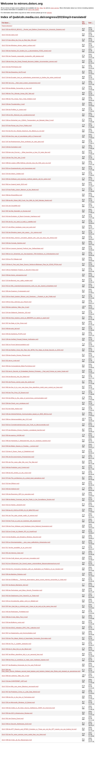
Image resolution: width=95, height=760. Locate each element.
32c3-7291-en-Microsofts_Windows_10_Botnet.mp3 (18, 702)
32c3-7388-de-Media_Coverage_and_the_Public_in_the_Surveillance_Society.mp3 (28, 499)
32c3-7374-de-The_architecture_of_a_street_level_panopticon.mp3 (23, 478)
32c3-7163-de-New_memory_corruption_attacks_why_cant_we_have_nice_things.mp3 (29, 238)
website (49, 12)
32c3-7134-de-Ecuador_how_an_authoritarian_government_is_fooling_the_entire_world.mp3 (31, 77)
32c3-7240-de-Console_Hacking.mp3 (13, 243)
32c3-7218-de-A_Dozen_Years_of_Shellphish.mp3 (18, 451)
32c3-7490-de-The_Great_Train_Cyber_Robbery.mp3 (19, 99)
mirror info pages (33, 9)
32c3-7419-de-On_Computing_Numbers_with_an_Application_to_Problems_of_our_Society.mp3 (32, 569)
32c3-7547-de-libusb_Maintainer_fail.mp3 (15, 585)
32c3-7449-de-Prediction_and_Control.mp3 (15, 467)
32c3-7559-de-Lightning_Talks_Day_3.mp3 (15, 307)
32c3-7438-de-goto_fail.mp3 (11, 328)
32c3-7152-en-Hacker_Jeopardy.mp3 (13, 505)
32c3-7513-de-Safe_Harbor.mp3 (12, 408)
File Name (5, 22)
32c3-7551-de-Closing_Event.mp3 (13, 718)
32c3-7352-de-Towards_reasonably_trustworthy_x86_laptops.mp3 (23, 56)
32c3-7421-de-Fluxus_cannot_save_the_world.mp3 (18, 382)
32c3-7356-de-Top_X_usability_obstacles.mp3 (16, 643)
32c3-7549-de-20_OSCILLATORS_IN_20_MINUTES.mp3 (20, 510)
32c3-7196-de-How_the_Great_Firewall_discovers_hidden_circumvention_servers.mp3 (29, 61)
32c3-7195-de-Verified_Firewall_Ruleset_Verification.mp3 (20, 339)
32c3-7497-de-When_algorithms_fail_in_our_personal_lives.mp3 (22, 654)
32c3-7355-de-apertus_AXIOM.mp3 (13, 435)
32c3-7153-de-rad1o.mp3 (10, 35)
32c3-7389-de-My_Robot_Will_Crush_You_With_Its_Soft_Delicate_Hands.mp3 (27, 200)
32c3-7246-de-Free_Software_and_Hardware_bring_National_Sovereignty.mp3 (27, 526)
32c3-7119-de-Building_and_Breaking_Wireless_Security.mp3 (21, 537)
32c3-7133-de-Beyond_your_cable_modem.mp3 (17, 280)
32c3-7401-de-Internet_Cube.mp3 (12, 553)
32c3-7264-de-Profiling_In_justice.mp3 (14, 109)
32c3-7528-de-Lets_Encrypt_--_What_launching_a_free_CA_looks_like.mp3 (26, 152)
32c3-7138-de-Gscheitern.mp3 (11, 147)
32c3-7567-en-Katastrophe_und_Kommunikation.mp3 (19, 633)
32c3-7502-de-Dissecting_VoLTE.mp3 (14, 72)
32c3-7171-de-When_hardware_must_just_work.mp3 (19, 227)
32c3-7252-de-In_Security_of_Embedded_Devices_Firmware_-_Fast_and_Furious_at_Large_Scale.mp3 (35, 371)
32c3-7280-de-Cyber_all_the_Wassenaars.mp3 (17, 740)
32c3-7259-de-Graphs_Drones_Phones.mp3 (16, 355)
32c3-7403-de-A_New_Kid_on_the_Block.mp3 (16, 649)
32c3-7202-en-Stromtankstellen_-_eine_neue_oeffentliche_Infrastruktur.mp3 (26, 542)
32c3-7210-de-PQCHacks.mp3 (11, 67)
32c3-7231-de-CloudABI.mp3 (11, 205)
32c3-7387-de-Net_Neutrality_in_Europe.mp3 (16, 211)
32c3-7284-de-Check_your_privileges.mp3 (15, 403)
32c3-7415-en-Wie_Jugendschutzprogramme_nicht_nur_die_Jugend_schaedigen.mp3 (29, 286)
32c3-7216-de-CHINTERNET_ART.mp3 (14, 681)
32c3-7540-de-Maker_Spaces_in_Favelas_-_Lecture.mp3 (20, 446)
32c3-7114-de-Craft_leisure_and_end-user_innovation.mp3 (20, 558)
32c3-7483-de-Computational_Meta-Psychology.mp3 (18, 366)
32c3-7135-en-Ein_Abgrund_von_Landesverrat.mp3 (18, 115)
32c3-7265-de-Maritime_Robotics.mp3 (14, 574)
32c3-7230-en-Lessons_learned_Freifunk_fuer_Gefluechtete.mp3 (22, 248)
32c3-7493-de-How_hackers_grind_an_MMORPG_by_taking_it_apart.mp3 (25, 318)
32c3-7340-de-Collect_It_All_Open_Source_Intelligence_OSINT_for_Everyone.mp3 (28, 708)
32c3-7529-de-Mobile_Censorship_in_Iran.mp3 (17, 88)
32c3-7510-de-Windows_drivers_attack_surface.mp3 (18, 45)
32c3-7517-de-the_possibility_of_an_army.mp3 (16, 547)
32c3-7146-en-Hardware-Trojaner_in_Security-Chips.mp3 (20, 270)
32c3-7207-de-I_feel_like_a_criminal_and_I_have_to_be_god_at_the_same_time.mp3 (29, 606)
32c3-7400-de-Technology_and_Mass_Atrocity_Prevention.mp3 (22, 590)
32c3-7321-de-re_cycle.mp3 (11, 360)
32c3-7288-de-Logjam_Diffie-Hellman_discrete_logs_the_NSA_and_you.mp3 (26, 163)
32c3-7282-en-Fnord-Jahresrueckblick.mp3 (15, 344)
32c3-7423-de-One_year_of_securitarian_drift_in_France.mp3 (21, 136)
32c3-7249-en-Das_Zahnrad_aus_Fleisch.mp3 (16, 302)
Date (90, 22)
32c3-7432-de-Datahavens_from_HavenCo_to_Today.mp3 (20, 595)
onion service (54, 8)
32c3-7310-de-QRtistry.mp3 (10, 483)
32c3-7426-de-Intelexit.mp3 (10, 489)
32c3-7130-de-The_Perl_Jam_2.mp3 (13, 157)
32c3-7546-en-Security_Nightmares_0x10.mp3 (16, 724)
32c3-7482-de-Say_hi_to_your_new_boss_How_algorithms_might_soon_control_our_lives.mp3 (32, 387)
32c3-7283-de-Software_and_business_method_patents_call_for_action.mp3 (26, 179)
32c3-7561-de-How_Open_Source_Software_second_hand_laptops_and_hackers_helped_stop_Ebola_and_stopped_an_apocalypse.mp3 (41, 670)
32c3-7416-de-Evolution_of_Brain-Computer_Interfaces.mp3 (21, 216)
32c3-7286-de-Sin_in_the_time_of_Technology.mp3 (18, 697)
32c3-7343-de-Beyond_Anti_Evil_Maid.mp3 (15, 376)
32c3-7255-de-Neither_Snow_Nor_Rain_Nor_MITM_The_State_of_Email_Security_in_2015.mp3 (32, 350)
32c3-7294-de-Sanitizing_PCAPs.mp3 (14, 334)
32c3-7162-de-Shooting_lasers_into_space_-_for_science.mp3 (22, 232)
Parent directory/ (7, 26)
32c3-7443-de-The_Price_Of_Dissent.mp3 (15, 392)
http (38, 8)
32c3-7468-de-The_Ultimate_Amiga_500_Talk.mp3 (18, 93)
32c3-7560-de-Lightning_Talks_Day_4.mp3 (15, 676)
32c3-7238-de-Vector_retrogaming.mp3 (14, 275)
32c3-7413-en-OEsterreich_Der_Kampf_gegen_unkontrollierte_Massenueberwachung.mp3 (31, 563)
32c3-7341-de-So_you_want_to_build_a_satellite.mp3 (19, 221)
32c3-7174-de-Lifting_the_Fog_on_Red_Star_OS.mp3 (19, 40)
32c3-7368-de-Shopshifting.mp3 (12, 195)
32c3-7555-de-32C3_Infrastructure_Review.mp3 (17, 713)
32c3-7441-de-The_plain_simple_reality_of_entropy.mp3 (20, 515)
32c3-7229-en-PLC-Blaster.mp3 (12, 259)
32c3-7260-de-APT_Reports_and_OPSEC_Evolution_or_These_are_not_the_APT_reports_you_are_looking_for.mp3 (39, 729)
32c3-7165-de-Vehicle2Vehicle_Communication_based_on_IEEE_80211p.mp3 (27, 414)
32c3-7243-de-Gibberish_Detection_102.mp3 (16, 312)
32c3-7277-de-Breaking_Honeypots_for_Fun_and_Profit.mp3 (21, 665)
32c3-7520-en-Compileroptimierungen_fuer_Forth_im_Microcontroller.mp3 (25, 425)
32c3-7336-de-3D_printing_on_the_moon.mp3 (16, 473)
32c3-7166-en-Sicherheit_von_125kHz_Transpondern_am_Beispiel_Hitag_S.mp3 (28, 120)
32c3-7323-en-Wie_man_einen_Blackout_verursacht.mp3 (20, 686)
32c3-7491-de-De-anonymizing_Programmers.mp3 (18, 457)
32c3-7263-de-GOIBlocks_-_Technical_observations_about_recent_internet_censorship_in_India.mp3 (34, 579)
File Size (83, 22)
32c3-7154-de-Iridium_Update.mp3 (13, 173)
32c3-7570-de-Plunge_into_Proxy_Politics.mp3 (17, 125)
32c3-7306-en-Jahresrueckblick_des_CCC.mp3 (17, 419)
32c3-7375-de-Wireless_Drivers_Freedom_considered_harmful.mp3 (23, 430)
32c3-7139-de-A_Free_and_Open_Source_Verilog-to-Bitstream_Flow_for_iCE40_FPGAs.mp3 (32, 264)
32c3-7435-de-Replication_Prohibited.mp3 (15, 611)
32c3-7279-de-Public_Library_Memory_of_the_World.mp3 (20, 189)
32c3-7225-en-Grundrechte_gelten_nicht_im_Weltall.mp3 (20, 601)
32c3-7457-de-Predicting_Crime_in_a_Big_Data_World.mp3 (21, 692)
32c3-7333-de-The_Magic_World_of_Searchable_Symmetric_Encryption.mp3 (26, 638)
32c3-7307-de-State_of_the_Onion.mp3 (14, 323)
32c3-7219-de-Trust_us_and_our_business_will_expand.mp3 (21, 521)
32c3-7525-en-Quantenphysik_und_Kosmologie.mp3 (18, 168)
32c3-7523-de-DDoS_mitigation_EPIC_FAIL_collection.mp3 (21, 628)
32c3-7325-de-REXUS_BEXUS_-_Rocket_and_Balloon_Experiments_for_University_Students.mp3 (33, 29)
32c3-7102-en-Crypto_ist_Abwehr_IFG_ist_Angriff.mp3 (19, 531)
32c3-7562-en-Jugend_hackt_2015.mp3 (14, 184)
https (41, 8)
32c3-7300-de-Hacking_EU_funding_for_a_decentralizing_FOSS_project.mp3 (26, 51)
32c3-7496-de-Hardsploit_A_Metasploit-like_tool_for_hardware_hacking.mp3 (26, 441)
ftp (44, 8)
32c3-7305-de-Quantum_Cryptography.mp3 (15, 291)
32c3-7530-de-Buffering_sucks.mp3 (13, 622)
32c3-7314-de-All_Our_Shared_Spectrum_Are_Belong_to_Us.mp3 (23, 131)
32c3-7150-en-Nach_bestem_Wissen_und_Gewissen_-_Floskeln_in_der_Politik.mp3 (29, 296)
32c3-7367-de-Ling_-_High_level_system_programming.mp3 (21, 83)
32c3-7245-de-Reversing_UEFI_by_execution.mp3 (18, 494)
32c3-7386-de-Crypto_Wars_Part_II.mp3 (15, 617)
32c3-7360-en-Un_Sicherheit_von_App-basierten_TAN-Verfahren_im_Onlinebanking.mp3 (30, 254)
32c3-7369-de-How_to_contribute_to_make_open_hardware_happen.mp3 (25, 660)
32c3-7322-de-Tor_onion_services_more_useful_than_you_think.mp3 (24, 734)
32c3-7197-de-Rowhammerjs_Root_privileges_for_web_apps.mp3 (23, 141)
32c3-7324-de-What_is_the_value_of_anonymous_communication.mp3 (24, 398)
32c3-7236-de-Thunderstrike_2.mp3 (13, 104)
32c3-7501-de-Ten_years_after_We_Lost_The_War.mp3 (19, 462)
